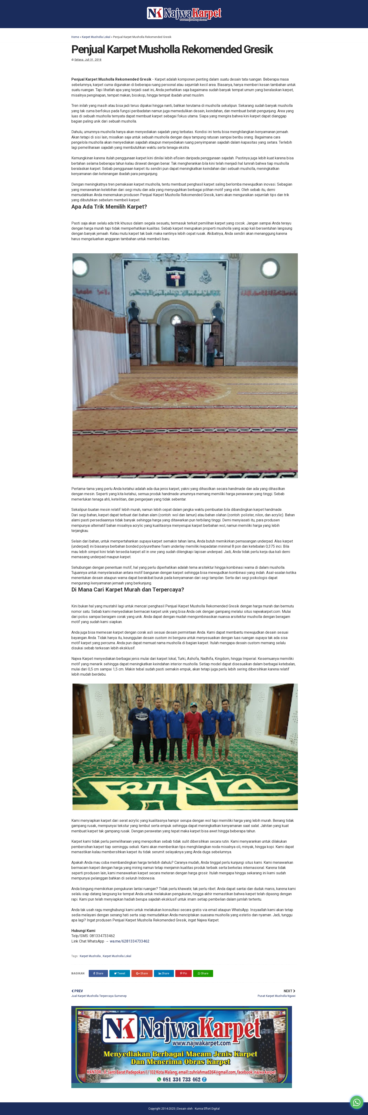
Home (75, 37)
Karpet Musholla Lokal (96, 37)
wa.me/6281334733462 (130, 941)
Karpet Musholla (90, 956)
